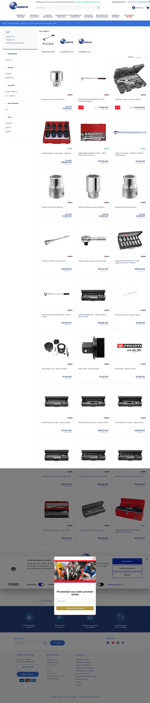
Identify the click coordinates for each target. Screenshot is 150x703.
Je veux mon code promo (75, 374)
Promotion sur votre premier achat (75, 359)
